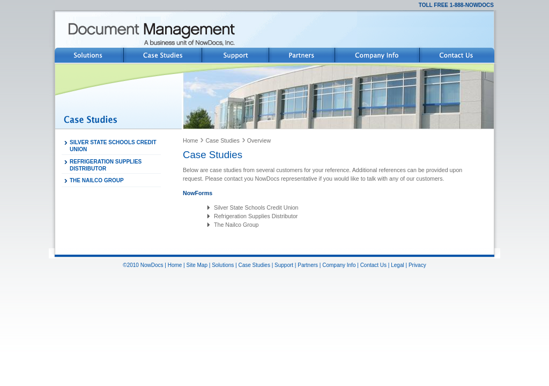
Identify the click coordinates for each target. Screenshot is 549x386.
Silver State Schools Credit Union (256, 207)
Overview (259, 140)
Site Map (197, 265)
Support (283, 265)
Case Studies (222, 140)
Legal (397, 265)
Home (190, 140)
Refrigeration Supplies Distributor (256, 216)
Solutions (223, 265)
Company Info (338, 265)
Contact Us (373, 265)
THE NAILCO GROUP (97, 180)
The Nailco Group (236, 224)
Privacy (417, 265)
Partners (308, 265)
